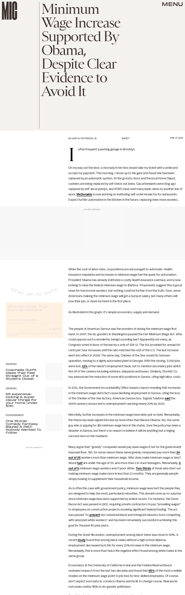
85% (152, 570)
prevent (94, 515)
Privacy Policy (12, 338)
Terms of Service (51, 336)
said (167, 398)
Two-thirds (143, 468)
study (81, 540)
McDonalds (84, 194)
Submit (55, 331)
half (79, 463)
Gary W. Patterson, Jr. (84, 138)
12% (85, 366)
